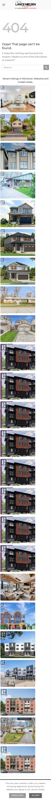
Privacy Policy (38, 792)
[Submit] (46, 67)
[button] (3, 4)
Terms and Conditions (16, 792)
